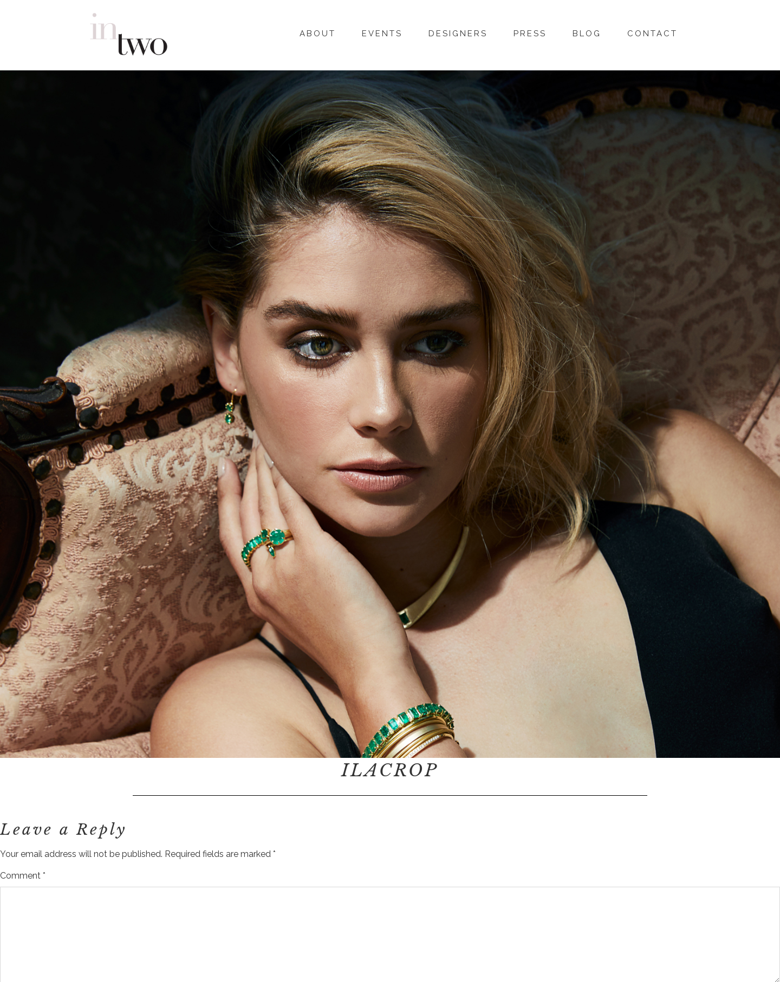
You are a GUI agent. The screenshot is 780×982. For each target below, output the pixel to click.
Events (382, 32)
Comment (23, 875)
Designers (457, 32)
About (318, 32)
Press (530, 32)
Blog (587, 32)
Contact (652, 32)
